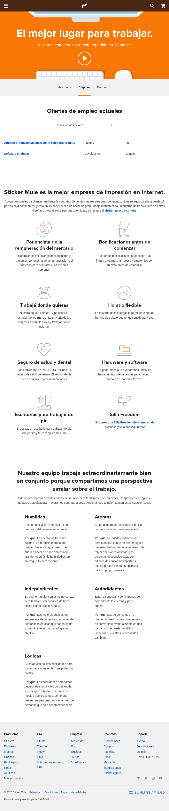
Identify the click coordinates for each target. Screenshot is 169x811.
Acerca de (65, 87)
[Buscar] (152, 5)
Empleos (84, 87)
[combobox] (84, 125)
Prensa (102, 87)
